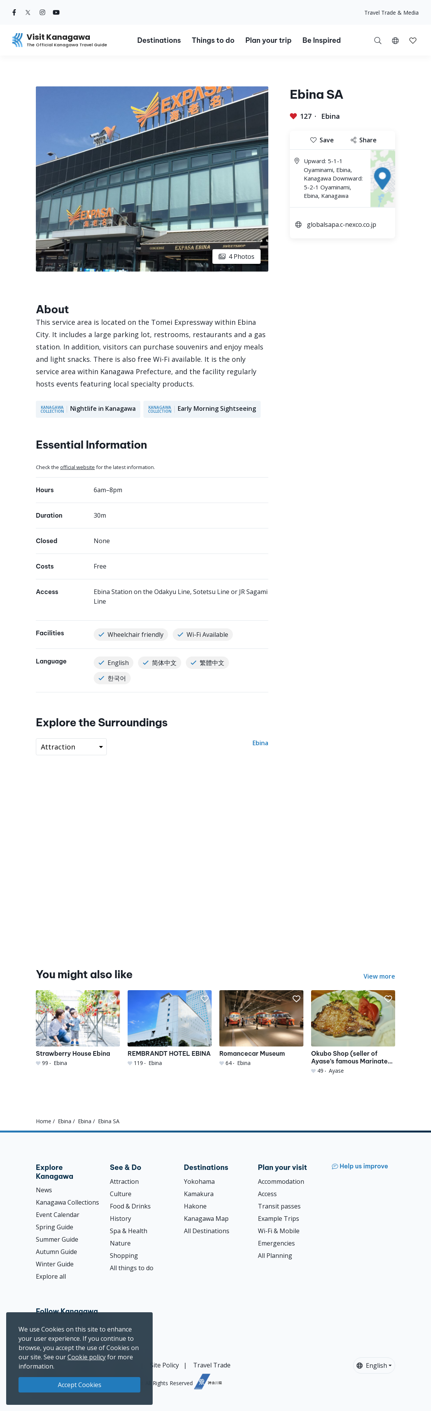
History (120, 1218)
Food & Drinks (130, 1206)
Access (267, 1194)
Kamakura (199, 1194)
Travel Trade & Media (391, 12)
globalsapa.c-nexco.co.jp (341, 224)
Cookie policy (86, 1357)
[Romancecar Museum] (261, 1028)
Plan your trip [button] (268, 40)
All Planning (275, 1255)
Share (364, 140)
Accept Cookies (79, 1385)
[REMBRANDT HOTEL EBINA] (170, 1028)
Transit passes (279, 1206)
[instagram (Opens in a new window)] (42, 12)
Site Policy (164, 1365)
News (44, 1190)
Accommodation (281, 1181)
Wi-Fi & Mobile (279, 1231)
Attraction (124, 1181)
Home (43, 1121)
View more (379, 976)
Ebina (330, 116)
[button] (395, 40)
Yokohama (199, 1181)
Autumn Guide (56, 1251)
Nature (120, 1243)
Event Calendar (57, 1214)
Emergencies (276, 1243)
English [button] (372, 1365)
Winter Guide (55, 1264)
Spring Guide (54, 1227)
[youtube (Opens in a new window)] (56, 12)
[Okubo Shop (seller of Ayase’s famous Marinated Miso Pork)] (353, 1032)
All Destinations (206, 1231)
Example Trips (278, 1218)
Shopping (124, 1255)
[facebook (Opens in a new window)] (14, 12)
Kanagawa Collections (67, 1202)
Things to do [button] (213, 40)
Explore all (51, 1276)
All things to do (131, 1268)
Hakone (195, 1206)
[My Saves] (413, 40)
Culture (120, 1194)
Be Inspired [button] (321, 40)
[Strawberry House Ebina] (78, 1028)
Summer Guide (57, 1239)
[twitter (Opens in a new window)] (28, 12)
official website (77, 467)
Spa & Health (128, 1231)
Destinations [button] (159, 40)
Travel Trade (212, 1365)
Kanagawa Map (206, 1218)
